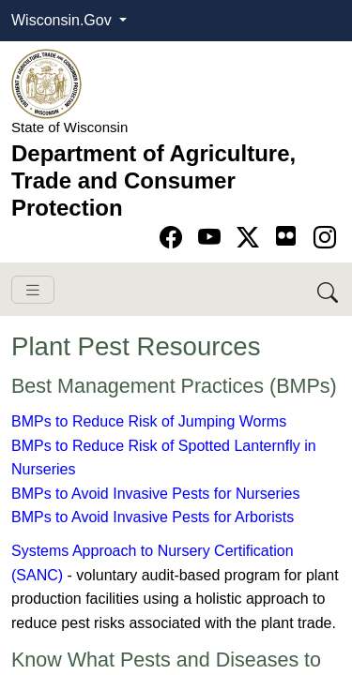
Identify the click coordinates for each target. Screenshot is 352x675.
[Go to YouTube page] (212, 237)
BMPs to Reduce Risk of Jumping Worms (148, 421)
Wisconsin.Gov (63, 20)
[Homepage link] (46, 83)
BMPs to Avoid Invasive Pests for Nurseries (155, 494)
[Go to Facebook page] (174, 237)
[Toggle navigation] (32, 290)
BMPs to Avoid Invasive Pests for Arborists (152, 517)
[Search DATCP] (329, 289)
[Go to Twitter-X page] (251, 237)
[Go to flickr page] (286, 236)
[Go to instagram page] (325, 237)
